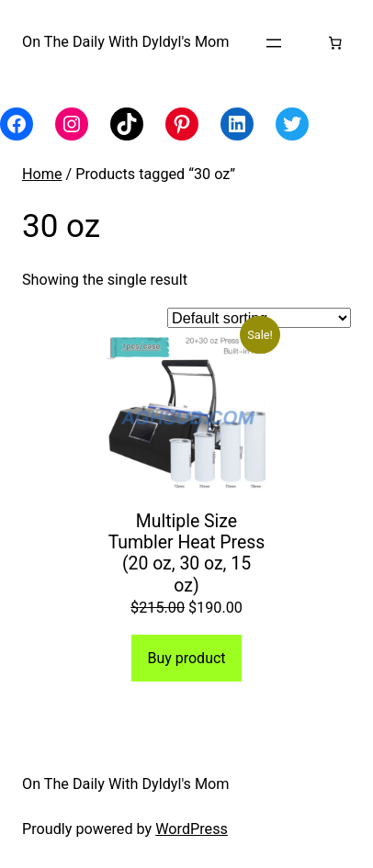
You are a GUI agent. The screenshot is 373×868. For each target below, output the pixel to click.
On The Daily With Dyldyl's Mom (126, 42)
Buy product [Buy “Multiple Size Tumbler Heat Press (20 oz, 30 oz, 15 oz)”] (186, 658)
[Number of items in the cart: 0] (335, 43)
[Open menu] (274, 43)
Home (42, 174)
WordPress (191, 829)
